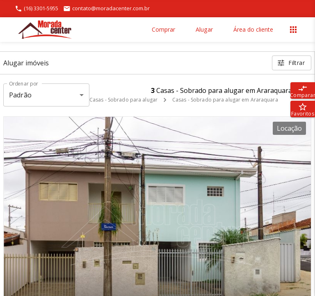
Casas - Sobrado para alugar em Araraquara (225, 99)
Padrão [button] (20, 94)
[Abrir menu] (293, 29)
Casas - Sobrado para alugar (123, 99)
